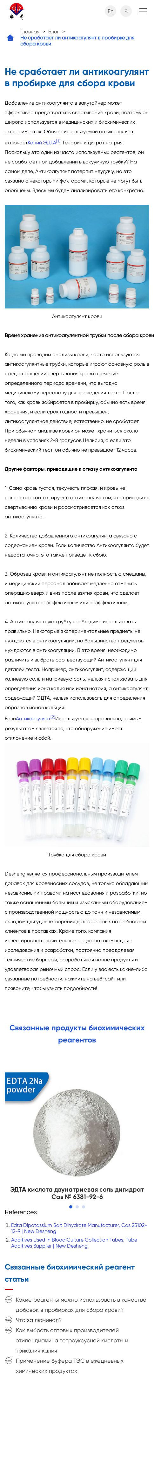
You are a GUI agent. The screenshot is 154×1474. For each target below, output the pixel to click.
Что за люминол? (39, 1320)
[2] (52, 717)
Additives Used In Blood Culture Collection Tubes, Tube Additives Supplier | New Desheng (74, 1243)
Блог (53, 32)
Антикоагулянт (33, 719)
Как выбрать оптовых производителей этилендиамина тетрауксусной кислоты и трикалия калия (72, 1340)
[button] (70, 1206)
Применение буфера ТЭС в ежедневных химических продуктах (70, 1365)
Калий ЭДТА (42, 143)
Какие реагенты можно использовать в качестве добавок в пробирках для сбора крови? (81, 1304)
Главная (29, 32)
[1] (58, 141)
